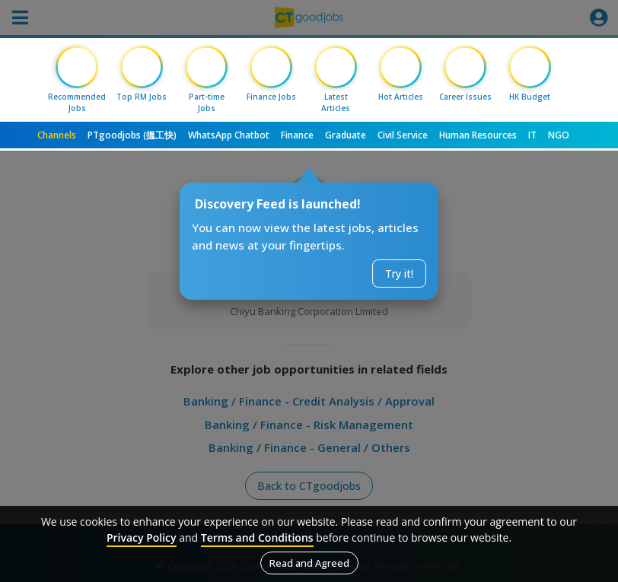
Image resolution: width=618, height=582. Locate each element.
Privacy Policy (142, 537)
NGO (558, 135)
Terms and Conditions (257, 537)
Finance (297, 135)
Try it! (399, 273)
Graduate (345, 135)
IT (532, 135)
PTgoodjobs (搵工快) (132, 135)
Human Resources (478, 135)
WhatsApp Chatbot (228, 135)
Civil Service (402, 135)
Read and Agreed (309, 563)
